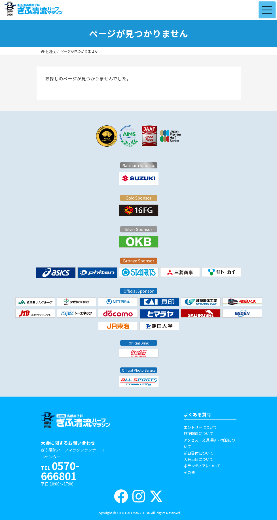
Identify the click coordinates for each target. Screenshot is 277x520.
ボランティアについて (202, 465)
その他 (189, 472)
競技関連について (198, 433)
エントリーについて (200, 427)
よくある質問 (197, 414)
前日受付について (198, 453)
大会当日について (198, 459)
